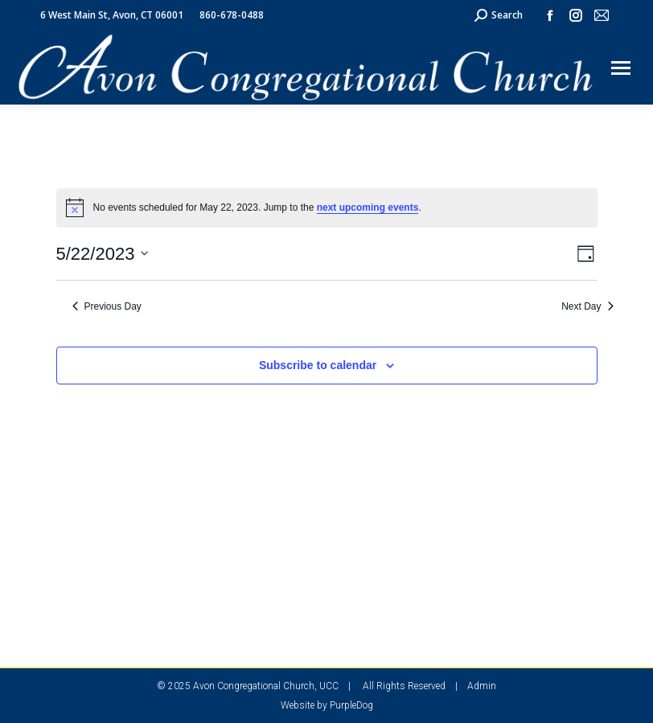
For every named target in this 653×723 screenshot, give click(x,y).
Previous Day (107, 306)
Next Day (587, 306)
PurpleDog (351, 705)
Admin (481, 686)
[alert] (327, 207)
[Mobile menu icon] (621, 68)
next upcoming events (368, 207)
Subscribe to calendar (317, 365)
